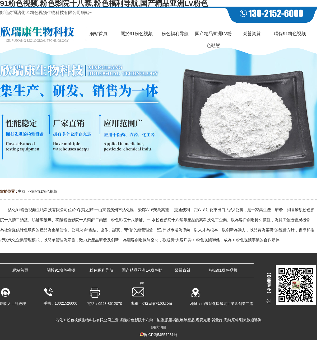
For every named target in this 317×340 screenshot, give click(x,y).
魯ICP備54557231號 (161, 335)
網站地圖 (158, 327)
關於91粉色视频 (44, 191)
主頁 (21, 191)
